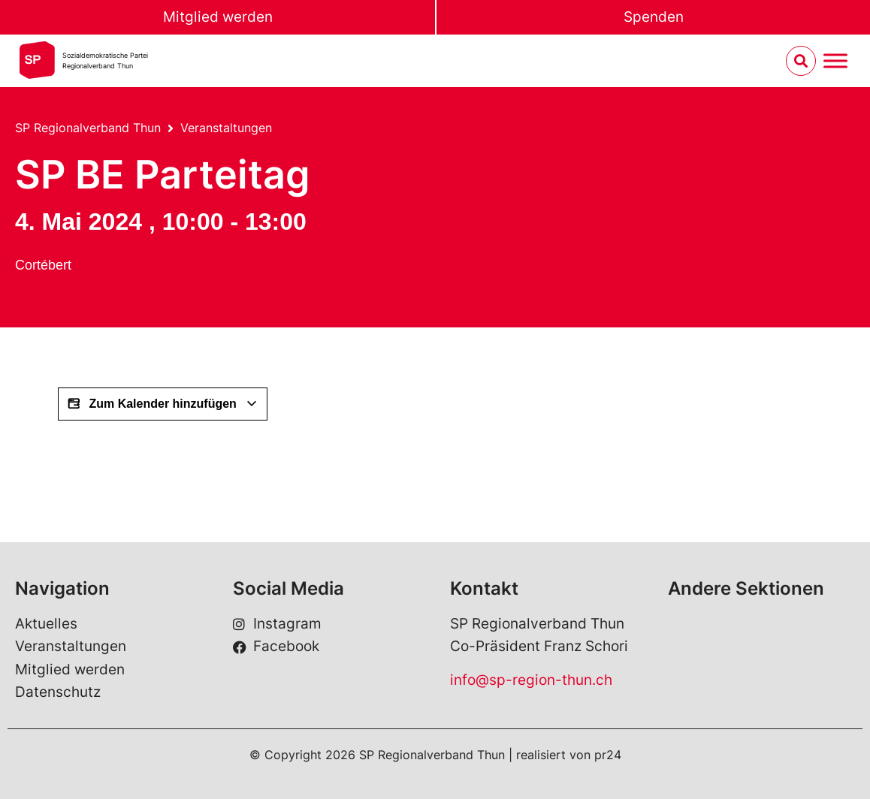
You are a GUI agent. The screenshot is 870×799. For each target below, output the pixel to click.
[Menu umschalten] (835, 61)
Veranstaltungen (226, 127)
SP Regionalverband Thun (88, 127)
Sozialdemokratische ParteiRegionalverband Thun (105, 60)
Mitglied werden (218, 17)
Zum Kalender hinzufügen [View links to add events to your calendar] (163, 404)
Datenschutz (58, 692)
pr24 (607, 754)
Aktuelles (46, 623)
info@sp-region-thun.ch (531, 680)
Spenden (654, 17)
